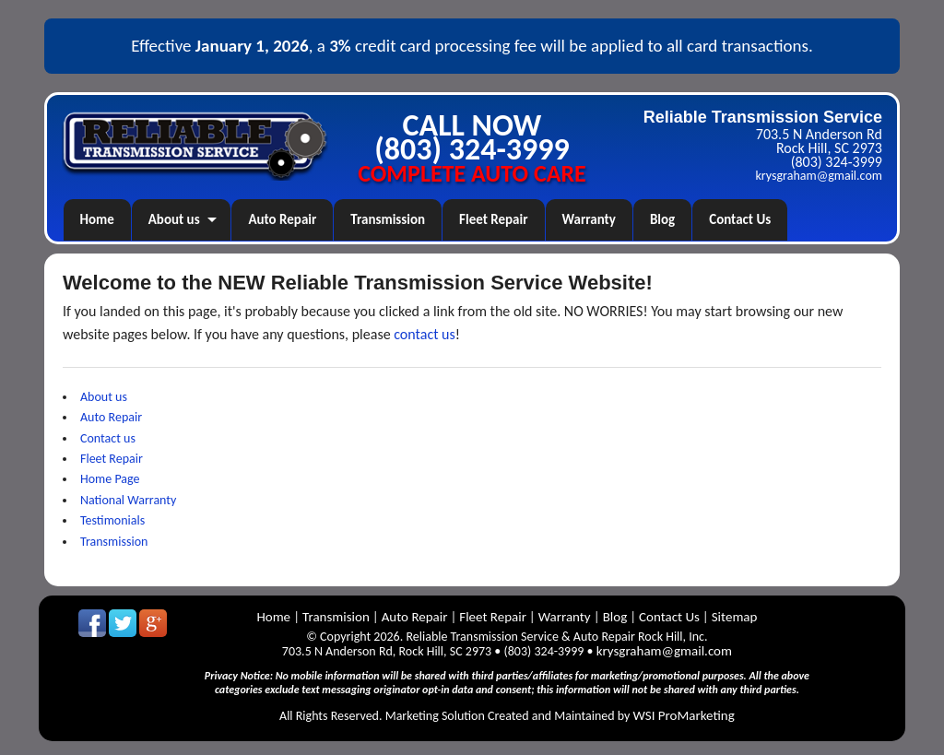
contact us (424, 334)
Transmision (336, 616)
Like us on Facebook (92, 623)
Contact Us (740, 219)
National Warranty (128, 500)
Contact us (108, 438)
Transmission (387, 219)
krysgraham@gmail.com (819, 175)
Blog (662, 219)
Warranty (589, 219)
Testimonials (112, 520)
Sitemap (735, 616)
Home (97, 219)
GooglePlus (153, 623)
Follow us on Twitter (122, 623)
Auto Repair (282, 219)
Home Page (110, 479)
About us (174, 219)
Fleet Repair (493, 219)
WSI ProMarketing (684, 715)
